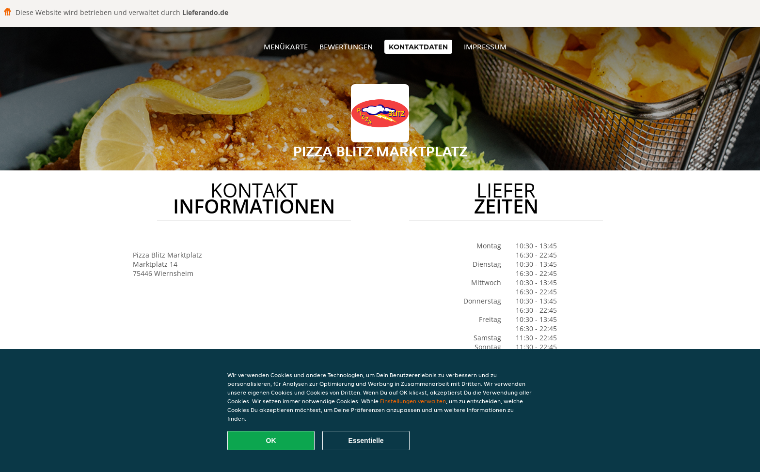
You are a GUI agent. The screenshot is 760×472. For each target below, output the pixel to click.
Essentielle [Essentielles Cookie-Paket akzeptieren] (365, 440)
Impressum (485, 47)
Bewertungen (346, 47)
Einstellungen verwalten (413, 401)
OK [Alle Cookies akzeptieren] (271, 440)
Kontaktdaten (418, 47)
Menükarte (286, 47)
